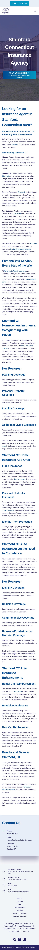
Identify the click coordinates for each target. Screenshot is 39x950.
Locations (19, 910)
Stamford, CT (16, 144)
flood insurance (19, 479)
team (4, 446)
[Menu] (35, 11)
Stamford (5, 176)
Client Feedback (19, 907)
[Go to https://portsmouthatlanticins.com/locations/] (19, 846)
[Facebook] (14, 939)
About (19, 898)
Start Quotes (19, 3)
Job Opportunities (19, 913)
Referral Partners (20, 916)
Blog (19, 904)
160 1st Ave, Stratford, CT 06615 (17, 879)
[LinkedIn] (24, 939)
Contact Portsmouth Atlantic (20, 249)
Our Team (19, 901)
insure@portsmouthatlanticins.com (19, 840)
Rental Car (18, 691)
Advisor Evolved (29, 947)
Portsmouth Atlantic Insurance (15, 271)
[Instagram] (19, 939)
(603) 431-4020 (12, 833)
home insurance (8, 510)
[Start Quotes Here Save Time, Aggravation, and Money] (19, 75)
